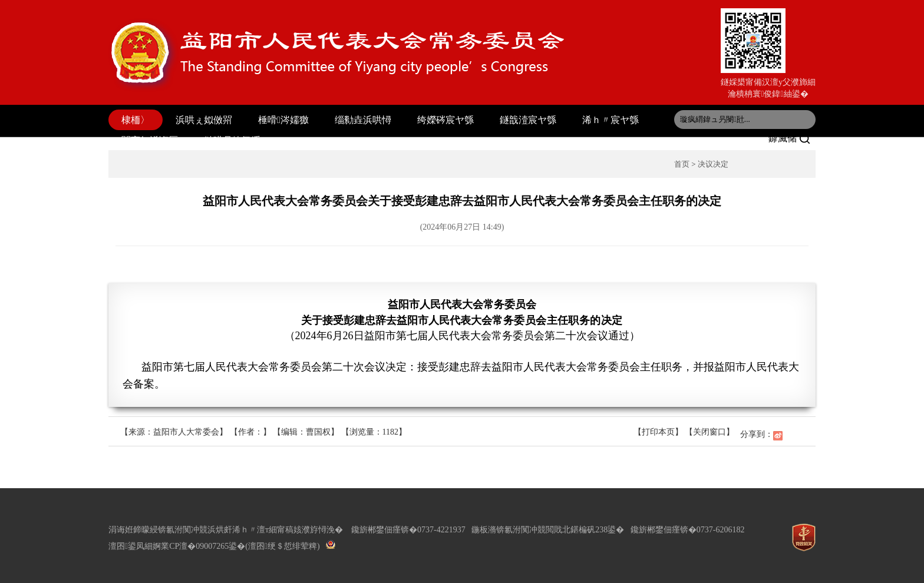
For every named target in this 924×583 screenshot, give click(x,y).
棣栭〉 (135, 120)
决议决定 (713, 164)
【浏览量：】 (374, 432)
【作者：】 (250, 432)
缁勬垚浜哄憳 (363, 120)
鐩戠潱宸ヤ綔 (528, 120)
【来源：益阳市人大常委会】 (175, 432)
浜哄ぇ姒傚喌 (204, 120)
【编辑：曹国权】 (306, 432)
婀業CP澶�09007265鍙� (199, 546)
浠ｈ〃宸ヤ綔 (610, 120)
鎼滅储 (789, 138)
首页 (681, 164)
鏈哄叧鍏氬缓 (232, 140)
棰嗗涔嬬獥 (283, 120)
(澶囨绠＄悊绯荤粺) (282, 546)
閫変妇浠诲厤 (149, 140)
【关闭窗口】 (709, 432)
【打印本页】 (658, 432)
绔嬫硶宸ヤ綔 (445, 120)
